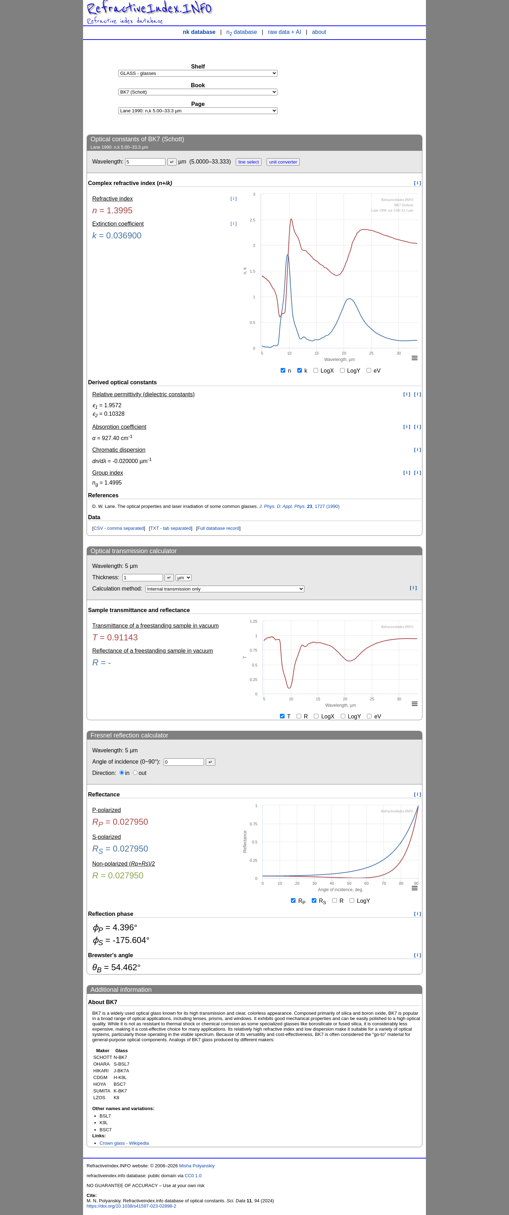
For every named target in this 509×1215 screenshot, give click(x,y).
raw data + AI (284, 32)
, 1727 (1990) (299, 506)
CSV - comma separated (119, 528)
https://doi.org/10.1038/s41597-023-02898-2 (131, 1206)
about (319, 32)
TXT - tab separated (170, 528)
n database (242, 32)
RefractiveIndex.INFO (149, 8)
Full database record (218, 528)
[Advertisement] (369, 87)
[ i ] (417, 182)
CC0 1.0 (193, 1175)
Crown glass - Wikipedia (124, 1143)
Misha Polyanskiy (197, 1165)
